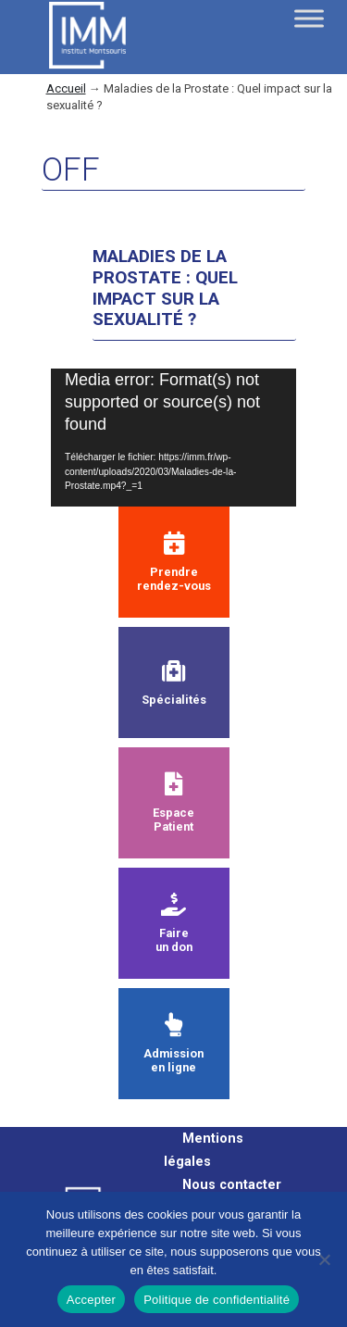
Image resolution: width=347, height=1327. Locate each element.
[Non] (324, 1259)
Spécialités (174, 683)
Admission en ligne (173, 1043)
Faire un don (173, 923)
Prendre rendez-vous (174, 562)
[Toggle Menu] (309, 18)
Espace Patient (173, 802)
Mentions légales (203, 1150)
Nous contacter (231, 1185)
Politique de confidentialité (216, 1300)
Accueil (66, 88)
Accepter (91, 1300)
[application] (173, 438)
